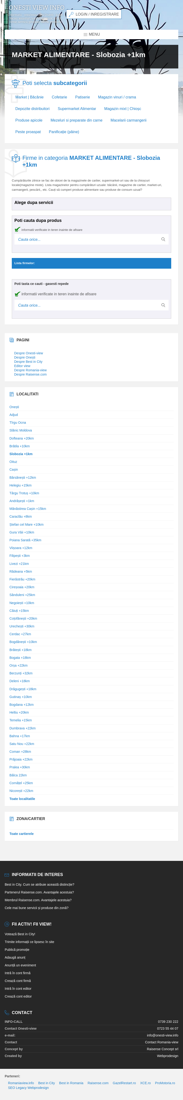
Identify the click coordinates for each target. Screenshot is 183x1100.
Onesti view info (37, 8)
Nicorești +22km (21, 791)
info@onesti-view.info (162, 1035)
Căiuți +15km (19, 611)
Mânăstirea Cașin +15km (27, 509)
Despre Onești (24, 357)
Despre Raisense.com (30, 374)
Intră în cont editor (18, 988)
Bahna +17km (19, 736)
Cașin (13, 469)
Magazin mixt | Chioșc (122, 109)
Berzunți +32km (21, 673)
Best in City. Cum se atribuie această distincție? (39, 884)
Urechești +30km (21, 626)
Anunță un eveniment (20, 965)
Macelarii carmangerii (128, 120)
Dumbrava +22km (22, 728)
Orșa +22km (18, 665)
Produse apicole (29, 120)
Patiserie (82, 97)
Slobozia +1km (21, 454)
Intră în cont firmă (17, 973)
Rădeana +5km (20, 571)
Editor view (22, 366)
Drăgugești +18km (22, 689)
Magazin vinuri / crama (117, 97)
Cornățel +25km (21, 783)
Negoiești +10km (21, 603)
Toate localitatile (22, 799)
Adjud (13, 415)
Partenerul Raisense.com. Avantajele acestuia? (39, 892)
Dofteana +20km (21, 438)
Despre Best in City (28, 362)
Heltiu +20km (19, 712)
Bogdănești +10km (23, 642)
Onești (14, 407)
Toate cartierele (21, 834)
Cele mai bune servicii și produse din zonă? (36, 908)
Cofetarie (59, 97)
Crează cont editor (18, 996)
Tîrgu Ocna (17, 422)
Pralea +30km (19, 767)
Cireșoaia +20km (21, 587)
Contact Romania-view (161, 1042)
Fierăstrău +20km (22, 579)
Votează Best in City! (20, 934)
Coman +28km (20, 751)
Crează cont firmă (18, 981)
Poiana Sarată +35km (25, 540)
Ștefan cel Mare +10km (26, 524)
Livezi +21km (19, 564)
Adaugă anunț (15, 957)
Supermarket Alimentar (77, 109)
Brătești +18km (20, 650)
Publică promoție (17, 950)
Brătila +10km (19, 446)
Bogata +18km (20, 658)
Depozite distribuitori (32, 109)
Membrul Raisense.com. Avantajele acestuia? (38, 900)
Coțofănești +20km (23, 618)
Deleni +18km (19, 681)
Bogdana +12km (21, 705)
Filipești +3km (19, 556)
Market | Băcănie (29, 97)
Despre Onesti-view (28, 353)
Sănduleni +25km (22, 595)
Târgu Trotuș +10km (24, 493)
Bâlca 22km (18, 775)
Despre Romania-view (30, 370)
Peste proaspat (28, 132)
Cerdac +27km (20, 634)
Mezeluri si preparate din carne (76, 120)
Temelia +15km (20, 720)
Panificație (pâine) (64, 132)
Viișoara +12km (20, 548)
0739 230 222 (168, 1022)
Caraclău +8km (20, 516)
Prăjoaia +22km (21, 759)
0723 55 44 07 (167, 1028)
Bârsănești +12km (22, 477)
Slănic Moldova (20, 430)
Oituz (13, 462)
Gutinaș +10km (20, 697)
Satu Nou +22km (21, 744)
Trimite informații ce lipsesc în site (29, 942)
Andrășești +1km (21, 501)
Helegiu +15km (20, 485)
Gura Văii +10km (21, 532)
